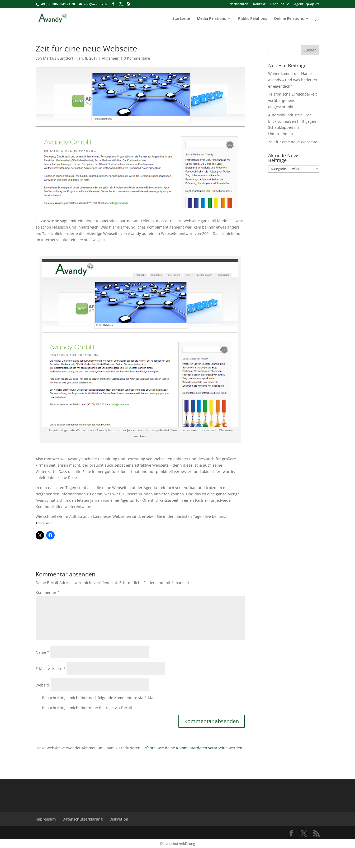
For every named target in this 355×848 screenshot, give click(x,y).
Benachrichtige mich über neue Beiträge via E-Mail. (87, 707)
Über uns (277, 4)
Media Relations (211, 19)
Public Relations (252, 19)
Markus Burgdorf (58, 58)
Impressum (46, 819)
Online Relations (289, 19)
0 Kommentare (137, 58)
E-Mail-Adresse (50, 668)
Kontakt (259, 4)
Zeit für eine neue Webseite (292, 141)
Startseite (181, 19)
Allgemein (111, 58)
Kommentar (48, 592)
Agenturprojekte (307, 4)
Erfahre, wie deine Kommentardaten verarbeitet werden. (193, 747)
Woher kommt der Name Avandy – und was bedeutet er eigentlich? (292, 80)
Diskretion (119, 819)
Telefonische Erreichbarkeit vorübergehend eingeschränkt (292, 100)
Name (42, 652)
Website (43, 685)
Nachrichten (238, 4)
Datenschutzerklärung (83, 819)
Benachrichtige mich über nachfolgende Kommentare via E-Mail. (99, 697)
